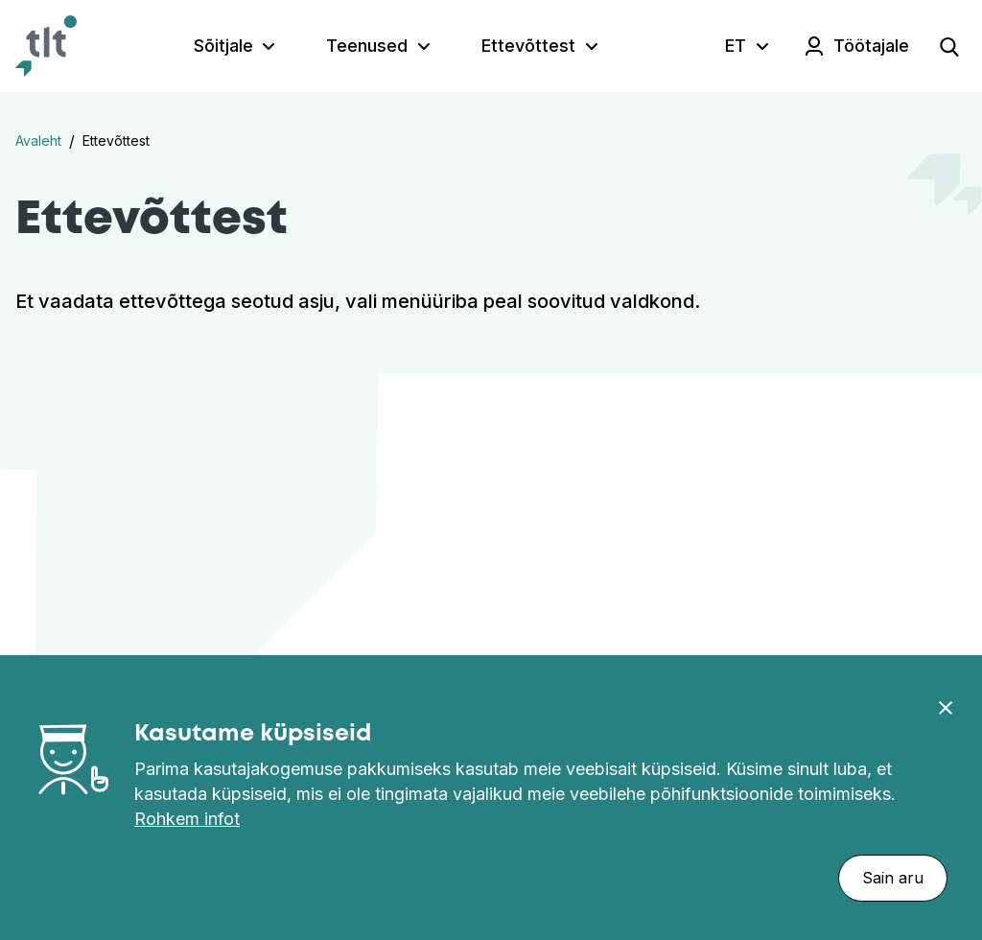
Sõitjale (223, 45)
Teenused (367, 45)
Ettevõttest (528, 45)
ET (735, 45)
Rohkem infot (187, 819)
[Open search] (949, 46)
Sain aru (893, 877)
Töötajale (871, 45)
